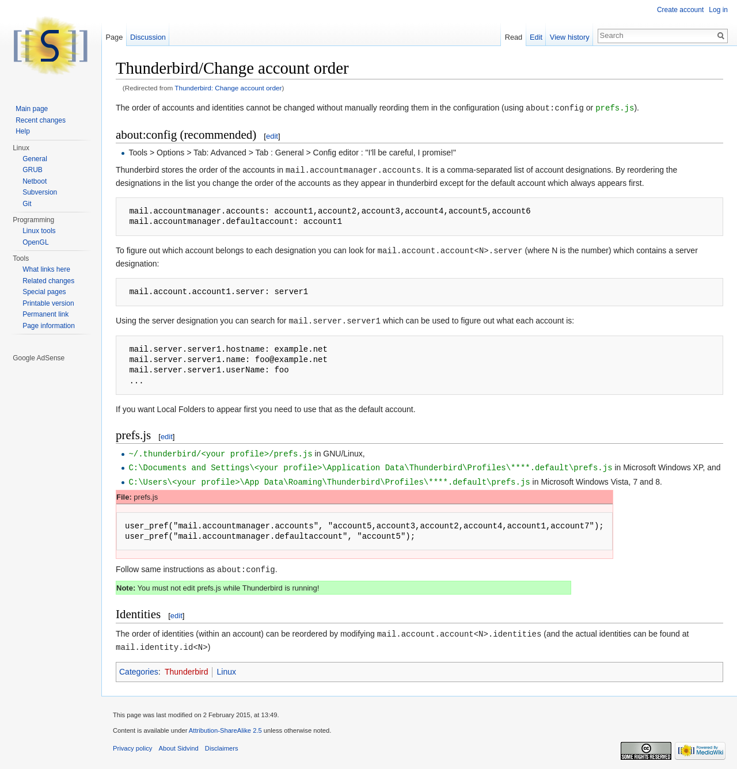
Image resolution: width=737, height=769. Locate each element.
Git (26, 204)
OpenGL (35, 242)
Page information (48, 326)
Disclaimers (221, 742)
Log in (718, 10)
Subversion (39, 192)
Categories (138, 666)
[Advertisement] (51, 536)
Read (514, 37)
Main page (32, 109)
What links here (46, 269)
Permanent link (45, 314)
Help (23, 131)
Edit (536, 37)
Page (114, 37)
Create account (680, 10)
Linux (225, 666)
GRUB (32, 170)
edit (272, 135)
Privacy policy (132, 742)
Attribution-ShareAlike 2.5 (225, 724)
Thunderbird (186, 666)
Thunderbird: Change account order (228, 88)
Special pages (44, 292)
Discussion (148, 37)
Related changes (48, 281)
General (34, 159)
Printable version (48, 303)
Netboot (34, 181)
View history (570, 37)
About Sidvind (179, 742)
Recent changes (41, 120)
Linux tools (38, 231)
